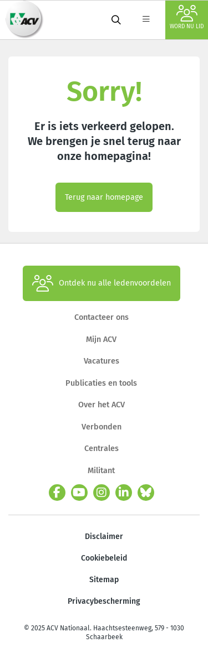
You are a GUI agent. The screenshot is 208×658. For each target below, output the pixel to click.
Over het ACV (101, 405)
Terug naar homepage (104, 197)
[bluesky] (146, 492)
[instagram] (101, 492)
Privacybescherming (104, 601)
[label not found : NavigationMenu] (145, 20)
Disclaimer (104, 536)
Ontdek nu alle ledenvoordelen (101, 283)
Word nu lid (187, 17)
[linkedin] (123, 492)
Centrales (101, 448)
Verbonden (101, 427)
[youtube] (79, 492)
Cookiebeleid (104, 558)
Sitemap (104, 579)
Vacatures (101, 361)
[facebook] (57, 492)
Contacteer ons (101, 317)
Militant (101, 470)
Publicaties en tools (101, 383)
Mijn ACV (101, 339)
